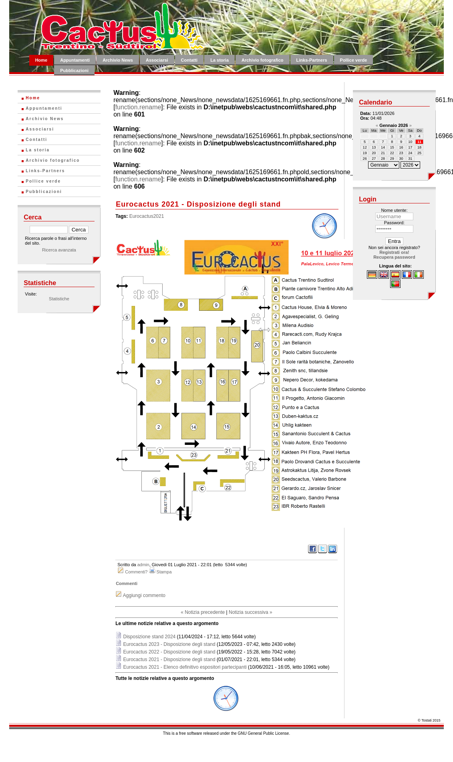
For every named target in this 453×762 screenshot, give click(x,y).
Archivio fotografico (263, 60)
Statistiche (59, 298)
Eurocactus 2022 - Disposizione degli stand (169, 652)
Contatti (189, 60)
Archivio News (118, 60)
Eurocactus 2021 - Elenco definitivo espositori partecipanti (185, 667)
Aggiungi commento (144, 595)
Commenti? (136, 571)
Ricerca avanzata (59, 249)
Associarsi (157, 60)
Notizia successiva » (250, 612)
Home (41, 60)
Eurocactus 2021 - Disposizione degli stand (169, 659)
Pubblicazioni (74, 70)
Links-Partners (311, 60)
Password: (394, 222)
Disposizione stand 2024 (149, 636)
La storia (219, 60)
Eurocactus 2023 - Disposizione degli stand (169, 644)
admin (143, 564)
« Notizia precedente (203, 612)
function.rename (138, 107)
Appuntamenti (75, 60)
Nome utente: (394, 210)
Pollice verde (353, 60)
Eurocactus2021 (146, 216)
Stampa (164, 571)
